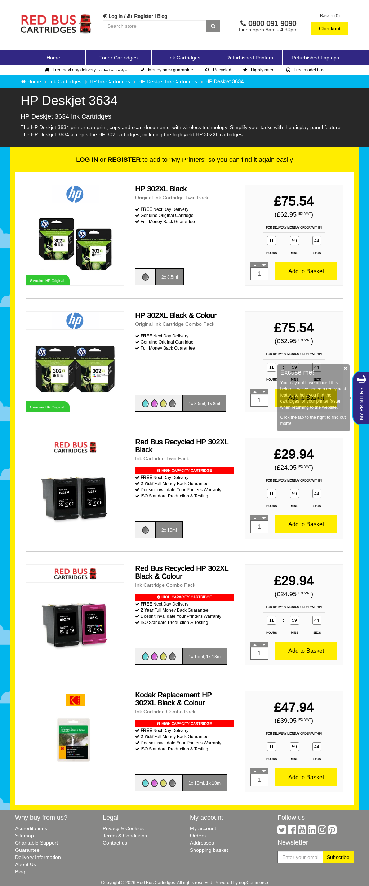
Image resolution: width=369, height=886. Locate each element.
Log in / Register (128, 16)
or (108, 159)
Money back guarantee (166, 69)
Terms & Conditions (125, 835)
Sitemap (24, 835)
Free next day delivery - (86, 69)
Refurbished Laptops (315, 58)
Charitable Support (36, 843)
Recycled (218, 69)
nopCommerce (253, 882)
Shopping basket (209, 850)
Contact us (115, 843)
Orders (198, 835)
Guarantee (27, 850)
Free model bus (305, 69)
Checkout (330, 28)
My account (203, 828)
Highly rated (259, 69)
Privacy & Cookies (123, 828)
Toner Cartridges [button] (118, 58)
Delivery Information (38, 857)
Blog (162, 16)
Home (53, 58)
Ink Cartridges (65, 81)
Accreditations (31, 828)
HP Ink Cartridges (110, 81)
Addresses (202, 843)
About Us (25, 864)
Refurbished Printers (249, 58)
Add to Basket (306, 271)
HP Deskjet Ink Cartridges (167, 81)
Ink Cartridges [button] (184, 58)
